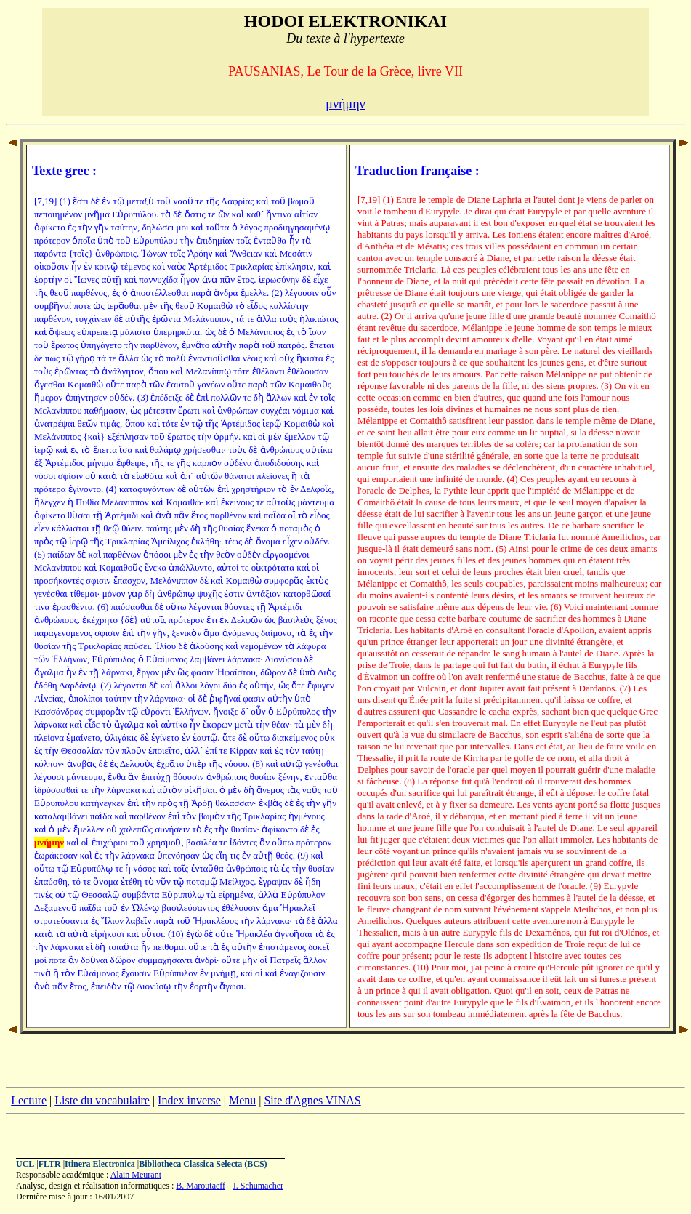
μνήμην (345, 104)
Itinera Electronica (100, 1164)
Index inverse (189, 1100)
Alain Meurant (135, 1175)
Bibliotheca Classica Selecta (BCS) (203, 1164)
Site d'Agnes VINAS (312, 1100)
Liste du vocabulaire (102, 1100)
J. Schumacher (258, 1186)
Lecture (29, 1100)
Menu (242, 1100)
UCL (25, 1164)
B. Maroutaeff (200, 1186)
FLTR (50, 1164)
